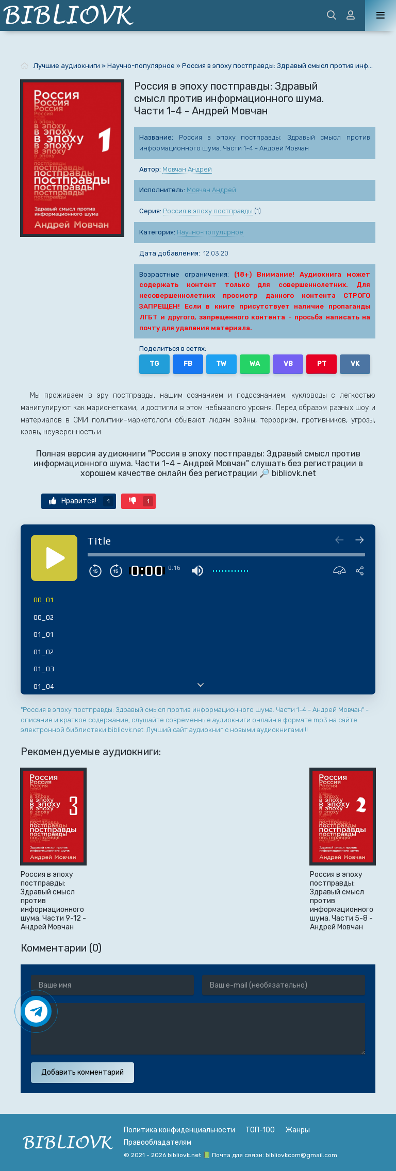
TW (221, 363)
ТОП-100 (260, 1130)
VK (355, 363)
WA (255, 363)
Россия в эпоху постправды (208, 211)
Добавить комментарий (82, 1072)
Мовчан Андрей (187, 169)
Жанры (297, 1130)
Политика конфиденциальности (179, 1130)
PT (321, 363)
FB (188, 363)
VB (288, 363)
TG (154, 363)
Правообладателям (157, 1142)
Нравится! (81, 501)
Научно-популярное (210, 232)
